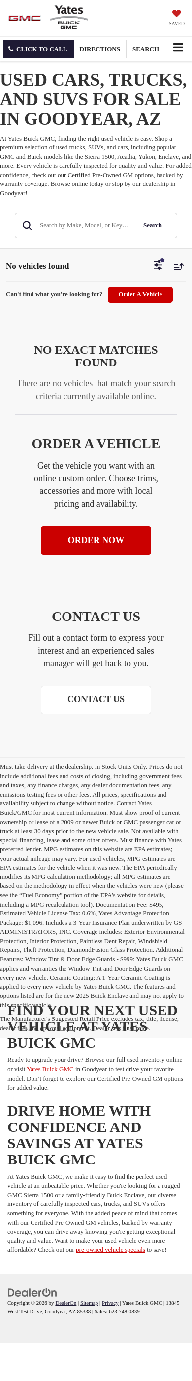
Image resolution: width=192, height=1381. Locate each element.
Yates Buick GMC (50, 1069)
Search (152, 225)
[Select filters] (158, 266)
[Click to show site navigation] (178, 48)
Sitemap (89, 1303)
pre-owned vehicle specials (110, 1249)
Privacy (110, 1303)
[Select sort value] (176, 266)
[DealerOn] (32, 1292)
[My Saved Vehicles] (177, 18)
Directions (100, 49)
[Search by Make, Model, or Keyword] (86, 225)
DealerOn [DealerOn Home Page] (65, 1303)
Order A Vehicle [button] (140, 294)
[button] (38, 49)
